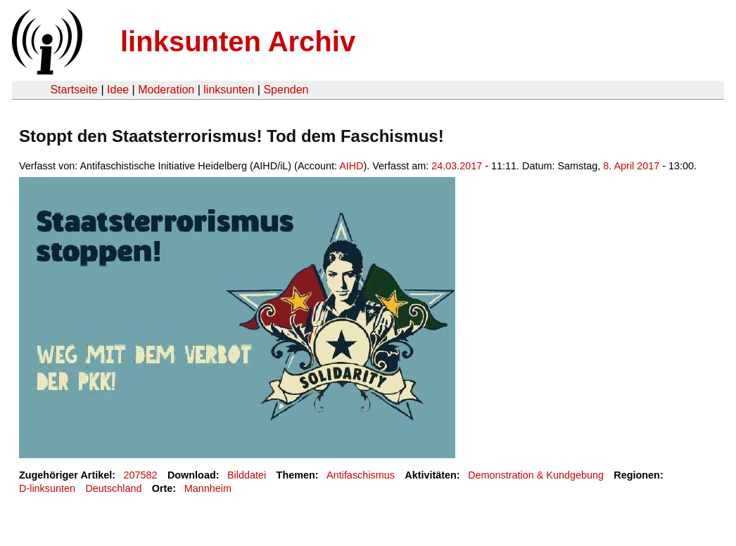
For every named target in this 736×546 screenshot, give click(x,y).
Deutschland (113, 488)
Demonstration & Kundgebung (536, 475)
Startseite (74, 90)
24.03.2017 (456, 165)
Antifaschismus (360, 475)
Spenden (285, 90)
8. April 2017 (631, 165)
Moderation (166, 90)
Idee (118, 90)
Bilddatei (246, 475)
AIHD (351, 165)
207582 (141, 475)
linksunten (228, 90)
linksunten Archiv (237, 41)
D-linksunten (47, 488)
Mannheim (207, 488)
